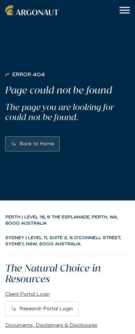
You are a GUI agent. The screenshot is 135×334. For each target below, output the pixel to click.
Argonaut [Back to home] (32, 10)
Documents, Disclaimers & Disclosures (51, 325)
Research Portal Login (46, 309)
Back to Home (36, 144)
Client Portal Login (27, 294)
